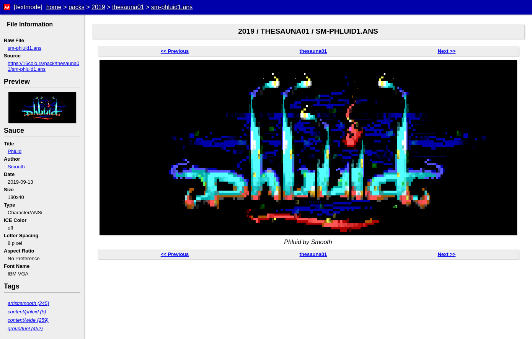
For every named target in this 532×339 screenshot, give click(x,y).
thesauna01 (128, 7)
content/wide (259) (28, 320)
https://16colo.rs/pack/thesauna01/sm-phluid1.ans (43, 66)
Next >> (446, 51)
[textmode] (28, 7)
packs (77, 7)
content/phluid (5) (27, 312)
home (54, 7)
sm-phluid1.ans (172, 7)
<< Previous (175, 51)
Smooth (16, 167)
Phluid (14, 151)
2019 (98, 7)
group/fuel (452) (25, 328)
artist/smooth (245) (28, 303)
